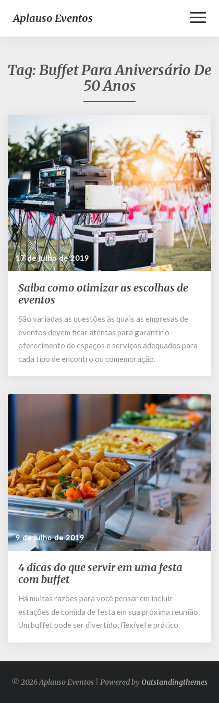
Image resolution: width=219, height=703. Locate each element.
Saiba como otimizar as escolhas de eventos (103, 293)
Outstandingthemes (174, 682)
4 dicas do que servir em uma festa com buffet (100, 573)
